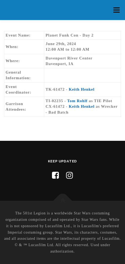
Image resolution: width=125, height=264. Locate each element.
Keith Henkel (82, 89)
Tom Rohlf (77, 101)
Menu (116, 10)
